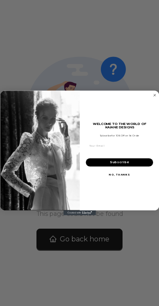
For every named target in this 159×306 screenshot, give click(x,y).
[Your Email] (119, 146)
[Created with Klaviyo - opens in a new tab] (79, 212)
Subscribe (119, 162)
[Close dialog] (154, 95)
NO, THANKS (119, 174)
